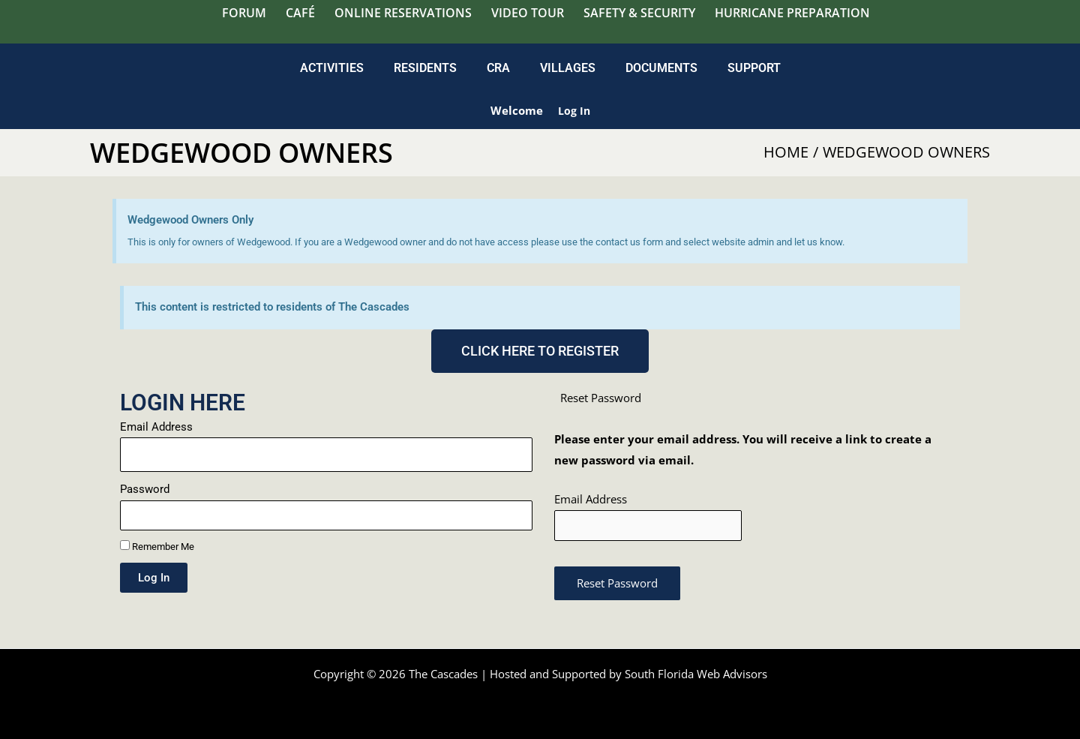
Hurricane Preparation (792, 13)
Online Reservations (403, 13)
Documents (662, 68)
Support (754, 68)
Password (145, 489)
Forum (244, 13)
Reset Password (617, 585)
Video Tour (527, 13)
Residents (425, 68)
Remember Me (157, 546)
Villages (568, 68)
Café (300, 13)
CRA (498, 68)
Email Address (156, 427)
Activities (332, 68)
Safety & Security (639, 13)
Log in (573, 110)
